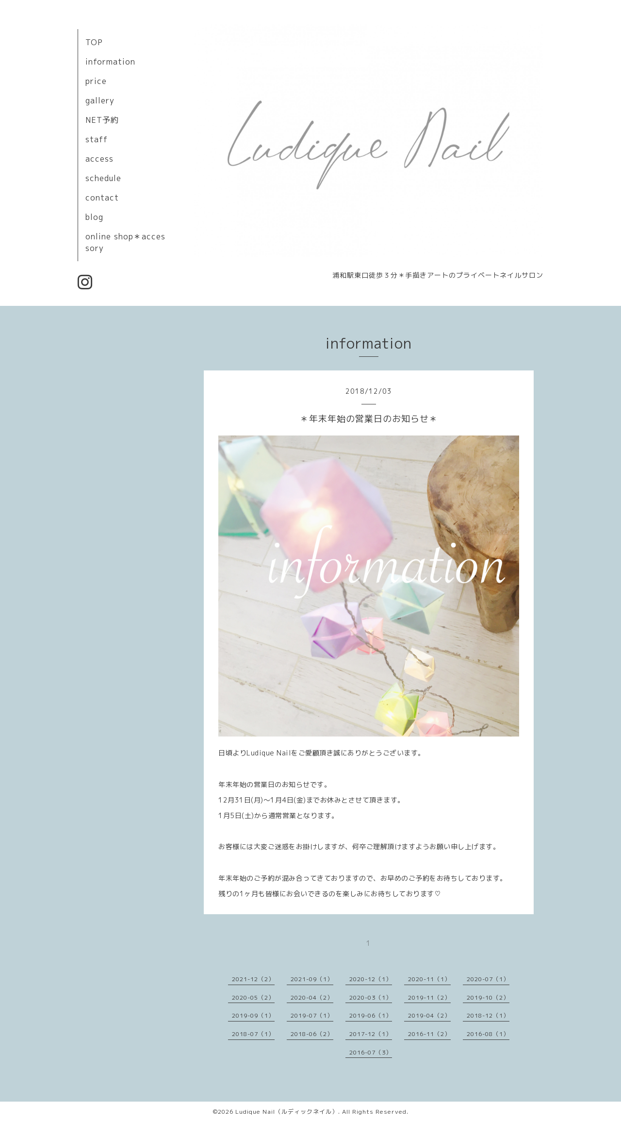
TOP (94, 42)
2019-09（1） (253, 1015)
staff (96, 139)
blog (94, 217)
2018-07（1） (253, 1034)
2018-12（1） (488, 1015)
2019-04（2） (429, 1015)
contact (102, 197)
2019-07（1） (312, 1015)
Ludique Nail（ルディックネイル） (286, 1111)
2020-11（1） (429, 979)
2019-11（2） (429, 997)
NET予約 (102, 120)
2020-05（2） (253, 997)
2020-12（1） (370, 979)
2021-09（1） (312, 979)
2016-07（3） (370, 1052)
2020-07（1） (488, 979)
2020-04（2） (312, 997)
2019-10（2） (488, 997)
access (99, 158)
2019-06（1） (370, 1015)
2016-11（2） (429, 1034)
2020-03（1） (370, 997)
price (96, 81)
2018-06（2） (312, 1034)
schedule (103, 178)
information (110, 61)
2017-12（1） (370, 1034)
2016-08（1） (488, 1034)
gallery (99, 100)
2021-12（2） (253, 979)
